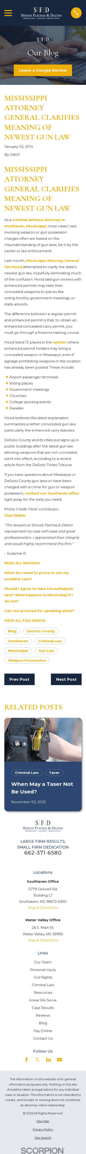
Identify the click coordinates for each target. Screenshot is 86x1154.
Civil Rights (43, 977)
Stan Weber (15, 515)
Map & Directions (43, 907)
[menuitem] (43, 1121)
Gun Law (46, 650)
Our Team (43, 962)
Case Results (43, 1008)
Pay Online (42, 1031)
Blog (12, 631)
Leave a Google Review (43, 70)
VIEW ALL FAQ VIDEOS (24, 620)
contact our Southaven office (52, 493)
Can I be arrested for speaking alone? (39, 611)
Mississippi (18, 650)
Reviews (43, 1015)
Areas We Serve (43, 1000)
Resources (43, 992)
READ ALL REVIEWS (22, 563)
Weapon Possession (27, 660)
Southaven (18, 641)
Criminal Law (50, 641)
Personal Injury (43, 970)
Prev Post (19, 679)
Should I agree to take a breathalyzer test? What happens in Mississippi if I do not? (39, 594)
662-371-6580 (43, 852)
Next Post (66, 679)
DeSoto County (41, 631)
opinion (60, 342)
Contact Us (43, 1038)
